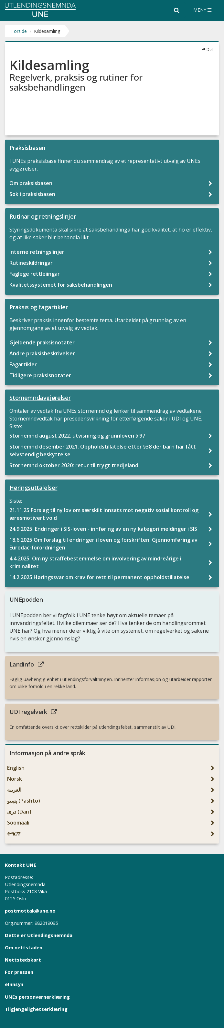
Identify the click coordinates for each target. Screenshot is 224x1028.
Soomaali (19, 822)
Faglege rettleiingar (35, 273)
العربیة (15, 789)
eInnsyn (14, 984)
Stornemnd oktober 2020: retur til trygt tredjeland (74, 465)
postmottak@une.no (30, 910)
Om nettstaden (23, 947)
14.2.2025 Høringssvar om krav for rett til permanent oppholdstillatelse (100, 577)
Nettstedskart (23, 959)
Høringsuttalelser (33, 487)
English (16, 767)
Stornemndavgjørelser (39, 397)
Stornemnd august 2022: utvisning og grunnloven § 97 (77, 435)
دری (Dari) (20, 811)
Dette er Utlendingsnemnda (38, 935)
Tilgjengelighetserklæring (36, 1009)
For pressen (19, 972)
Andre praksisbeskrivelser (42, 353)
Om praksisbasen (31, 183)
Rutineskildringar (31, 262)
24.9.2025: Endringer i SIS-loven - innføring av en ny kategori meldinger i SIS (103, 528)
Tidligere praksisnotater (40, 375)
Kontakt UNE (20, 865)
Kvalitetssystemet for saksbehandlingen (61, 284)
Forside (19, 31)
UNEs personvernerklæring (37, 996)
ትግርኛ (14, 833)
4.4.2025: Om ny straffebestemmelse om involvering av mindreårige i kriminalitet (95, 562)
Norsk (15, 778)
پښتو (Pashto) (24, 800)
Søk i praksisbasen (33, 194)
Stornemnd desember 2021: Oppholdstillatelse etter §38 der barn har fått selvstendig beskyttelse (102, 450)
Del (207, 49)
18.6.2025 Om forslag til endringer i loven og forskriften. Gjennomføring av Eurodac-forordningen (103, 543)
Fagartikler (23, 364)
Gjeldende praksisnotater (42, 342)
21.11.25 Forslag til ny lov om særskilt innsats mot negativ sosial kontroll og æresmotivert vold (103, 514)
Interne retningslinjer (37, 251)
